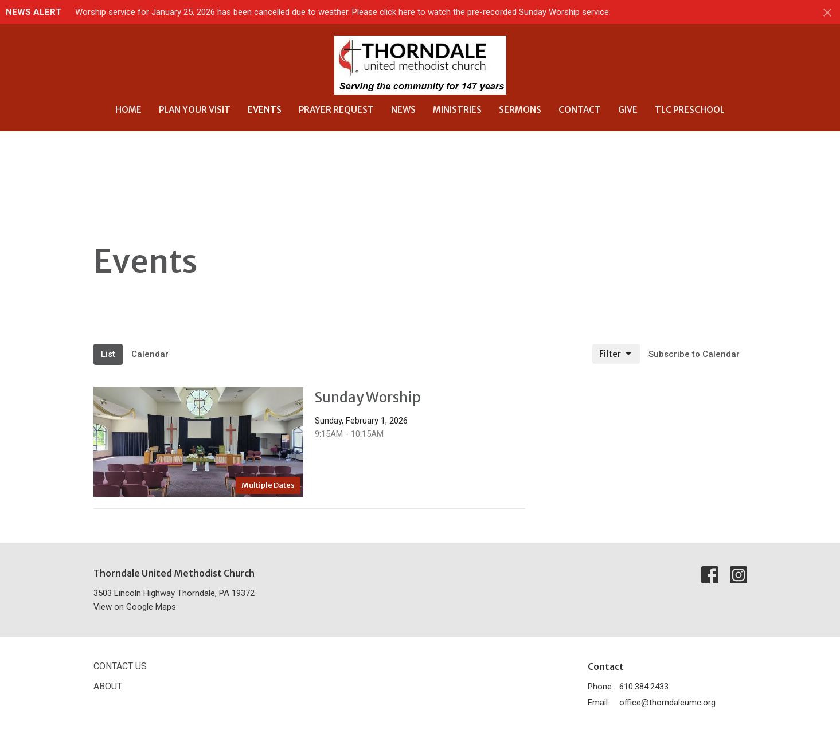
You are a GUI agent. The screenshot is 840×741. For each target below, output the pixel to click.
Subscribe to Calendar (694, 354)
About (107, 686)
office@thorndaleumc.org (667, 702)
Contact (579, 109)
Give (628, 109)
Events (265, 109)
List (108, 354)
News (403, 109)
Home (128, 109)
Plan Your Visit (194, 109)
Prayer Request (336, 109)
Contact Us (120, 666)
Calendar (150, 354)
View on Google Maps (134, 607)
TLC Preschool (690, 109)
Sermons (520, 109)
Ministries (457, 109)
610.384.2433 (644, 686)
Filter (616, 354)
